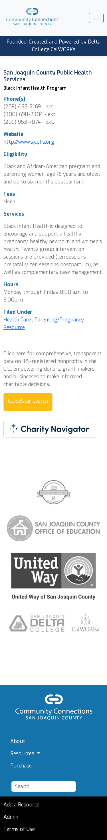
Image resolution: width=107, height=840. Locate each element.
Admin (10, 817)
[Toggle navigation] (96, 18)
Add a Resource (21, 804)
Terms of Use (19, 829)
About (17, 741)
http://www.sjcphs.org (28, 142)
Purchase (21, 765)
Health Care (17, 319)
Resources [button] (23, 753)
